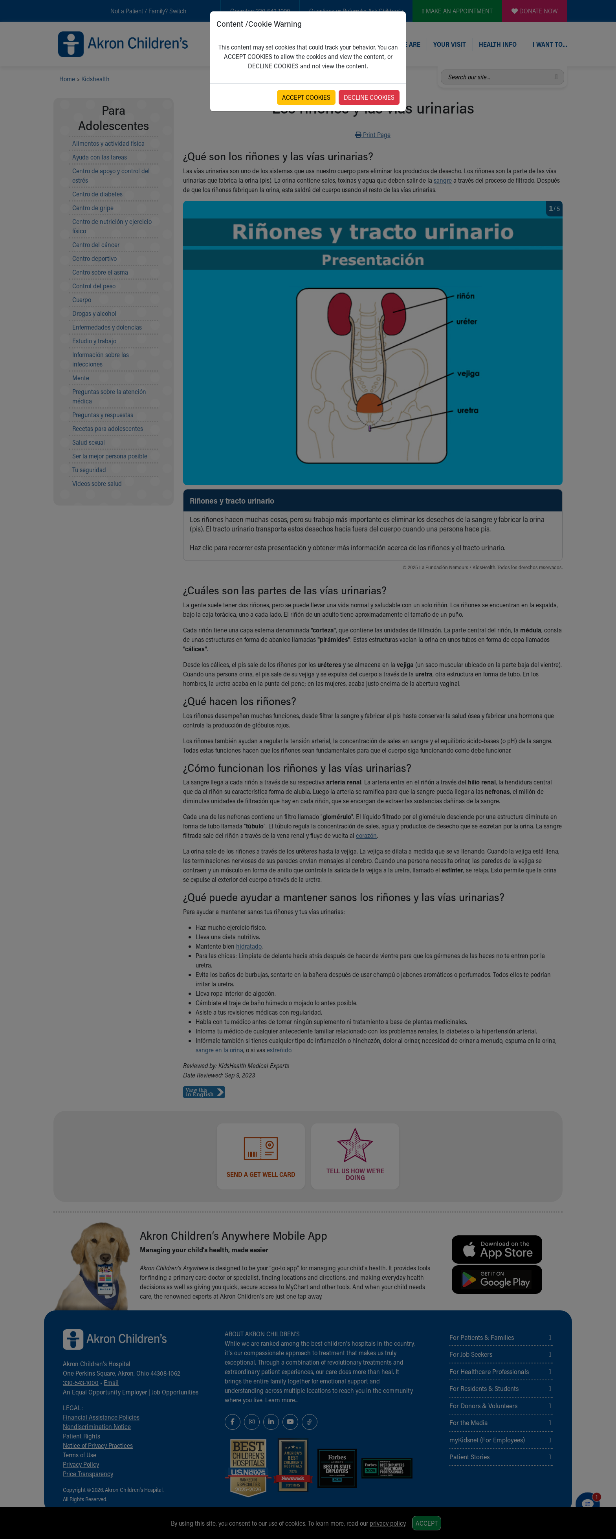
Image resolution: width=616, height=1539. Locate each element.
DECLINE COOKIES (369, 97)
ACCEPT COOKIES (306, 97)
